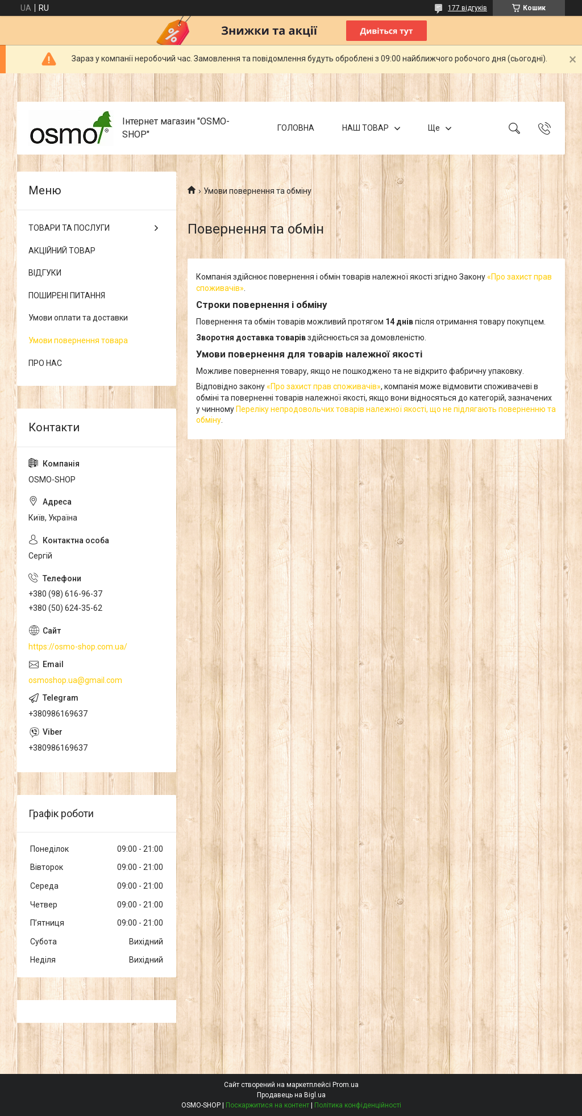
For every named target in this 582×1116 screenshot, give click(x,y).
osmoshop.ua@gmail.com (75, 680)
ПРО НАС (45, 363)
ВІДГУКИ (44, 272)
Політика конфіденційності (357, 1105)
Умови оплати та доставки (78, 317)
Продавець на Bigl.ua (291, 1095)
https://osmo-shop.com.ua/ (77, 646)
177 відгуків (467, 8)
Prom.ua (345, 1085)
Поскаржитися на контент (267, 1105)
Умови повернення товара (78, 340)
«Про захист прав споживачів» (324, 386)
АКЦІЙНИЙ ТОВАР (61, 250)
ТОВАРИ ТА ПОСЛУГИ (69, 227)
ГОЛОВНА (295, 127)
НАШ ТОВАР (365, 127)
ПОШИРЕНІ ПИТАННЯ (66, 295)
